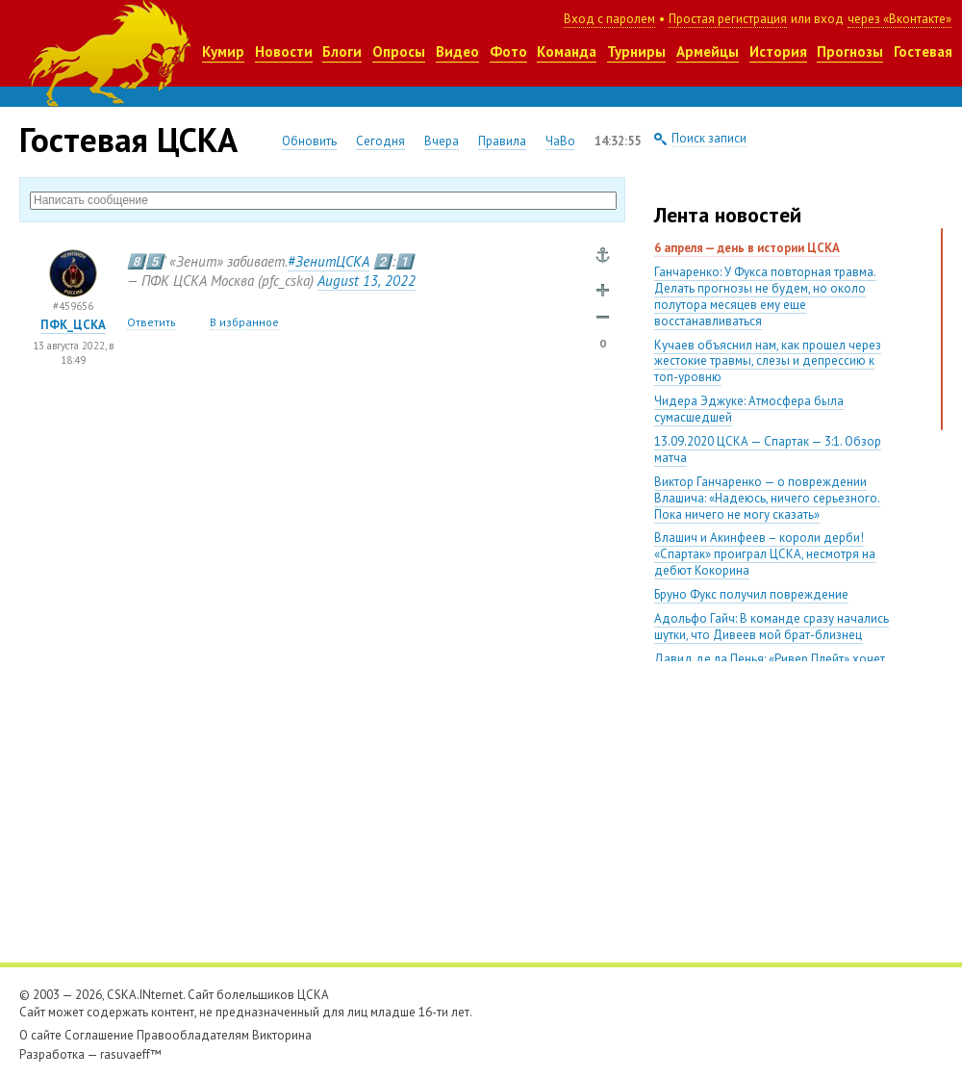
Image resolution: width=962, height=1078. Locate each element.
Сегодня (380, 141)
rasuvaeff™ (131, 1054)
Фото (508, 51)
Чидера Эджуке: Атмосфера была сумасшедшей (749, 409)
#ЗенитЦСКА (328, 261)
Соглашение (99, 1035)
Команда (566, 51)
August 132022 (366, 280)
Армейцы (707, 51)
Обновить (309, 141)
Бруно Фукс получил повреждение (751, 594)
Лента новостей (727, 214)
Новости (284, 51)
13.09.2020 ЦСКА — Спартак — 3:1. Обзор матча (767, 449)
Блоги (342, 51)
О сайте (40, 1035)
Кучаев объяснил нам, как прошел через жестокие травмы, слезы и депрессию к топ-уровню (767, 361)
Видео (457, 51)
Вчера (441, 141)
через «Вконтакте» (899, 19)
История (778, 51)
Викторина (282, 1035)
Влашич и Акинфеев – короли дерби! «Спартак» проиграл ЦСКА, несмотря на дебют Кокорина (764, 553)
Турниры (636, 51)
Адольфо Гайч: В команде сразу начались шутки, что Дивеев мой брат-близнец (771, 626)
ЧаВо (560, 141)
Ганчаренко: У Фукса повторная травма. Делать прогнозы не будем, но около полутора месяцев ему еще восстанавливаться (765, 296)
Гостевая (923, 51)
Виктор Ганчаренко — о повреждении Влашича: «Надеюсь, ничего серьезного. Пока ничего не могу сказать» (767, 498)
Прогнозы (850, 51)
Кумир (223, 51)
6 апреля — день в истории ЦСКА (747, 248)
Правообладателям (193, 1035)
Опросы (398, 51)
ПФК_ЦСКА (73, 325)
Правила (502, 141)
